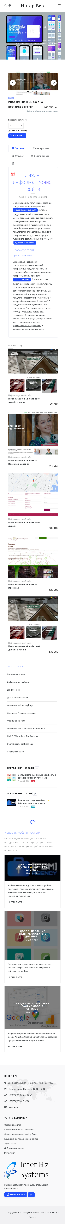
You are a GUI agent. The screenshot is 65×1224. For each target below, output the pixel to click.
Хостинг (9, 1153)
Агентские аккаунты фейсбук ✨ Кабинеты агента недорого (34, 801)
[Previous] (13, 83)
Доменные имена (14, 1148)
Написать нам (16, 1195)
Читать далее (16, 902)
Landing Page (13, 690)
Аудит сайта (10, 1143)
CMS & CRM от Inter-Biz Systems (22, 736)
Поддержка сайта (15, 752)
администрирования (25, 243)
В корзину (17, 136)
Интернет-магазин (16, 674)
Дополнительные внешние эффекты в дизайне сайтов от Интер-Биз (37, 776)
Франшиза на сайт (16, 721)
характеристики (21, 279)
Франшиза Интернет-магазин (21, 713)
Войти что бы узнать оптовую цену (42, 111)
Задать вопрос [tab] (40, 156)
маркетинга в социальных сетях (28, 329)
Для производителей (17, 697)
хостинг (28, 311)
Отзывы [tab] (18, 156)
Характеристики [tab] (40, 148)
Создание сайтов (12, 1125)
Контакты (12, 1107)
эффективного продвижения (27, 325)
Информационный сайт (25, 210)
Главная (13, 40)
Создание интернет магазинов (19, 1129)
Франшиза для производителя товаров (26, 728)
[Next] (54, 83)
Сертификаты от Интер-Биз (20, 744)
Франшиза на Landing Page (20, 705)
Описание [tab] (18, 148)
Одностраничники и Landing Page (20, 1134)
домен (36, 311)
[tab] (13, 163)
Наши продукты (28, 40)
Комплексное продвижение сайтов (21, 1139)
